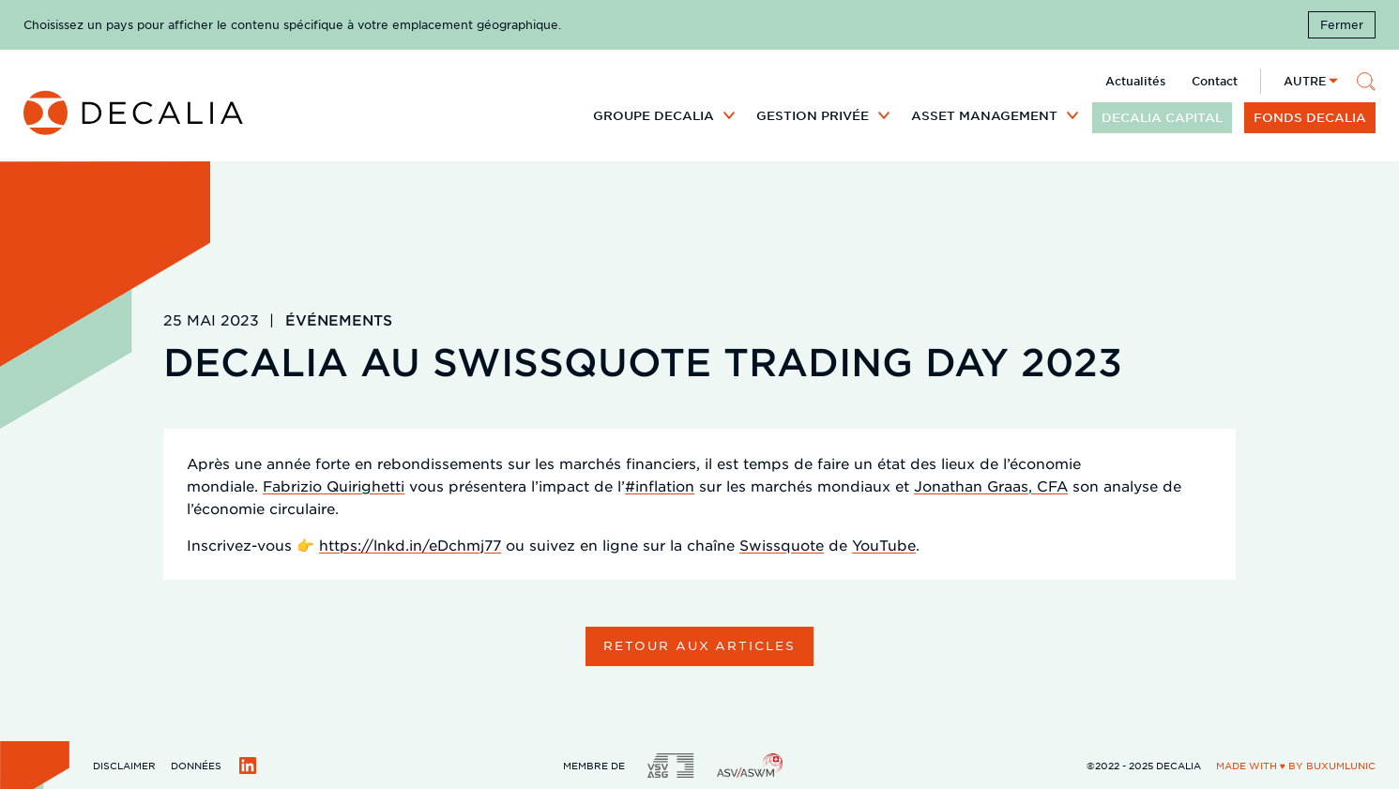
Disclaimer (124, 765)
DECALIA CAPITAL (1162, 117)
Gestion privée (812, 115)
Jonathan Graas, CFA (991, 485)
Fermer (1341, 24)
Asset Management (984, 115)
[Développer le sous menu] (729, 114)
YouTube (884, 545)
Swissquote (781, 545)
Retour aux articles (699, 645)
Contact (1215, 80)
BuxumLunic (1341, 765)
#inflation (659, 485)
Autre (1305, 80)
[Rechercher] (1366, 81)
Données (196, 765)
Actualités (1135, 80)
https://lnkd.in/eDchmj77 (410, 545)
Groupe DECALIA (653, 115)
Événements (338, 319)
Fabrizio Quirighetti (333, 485)
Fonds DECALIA (1310, 117)
